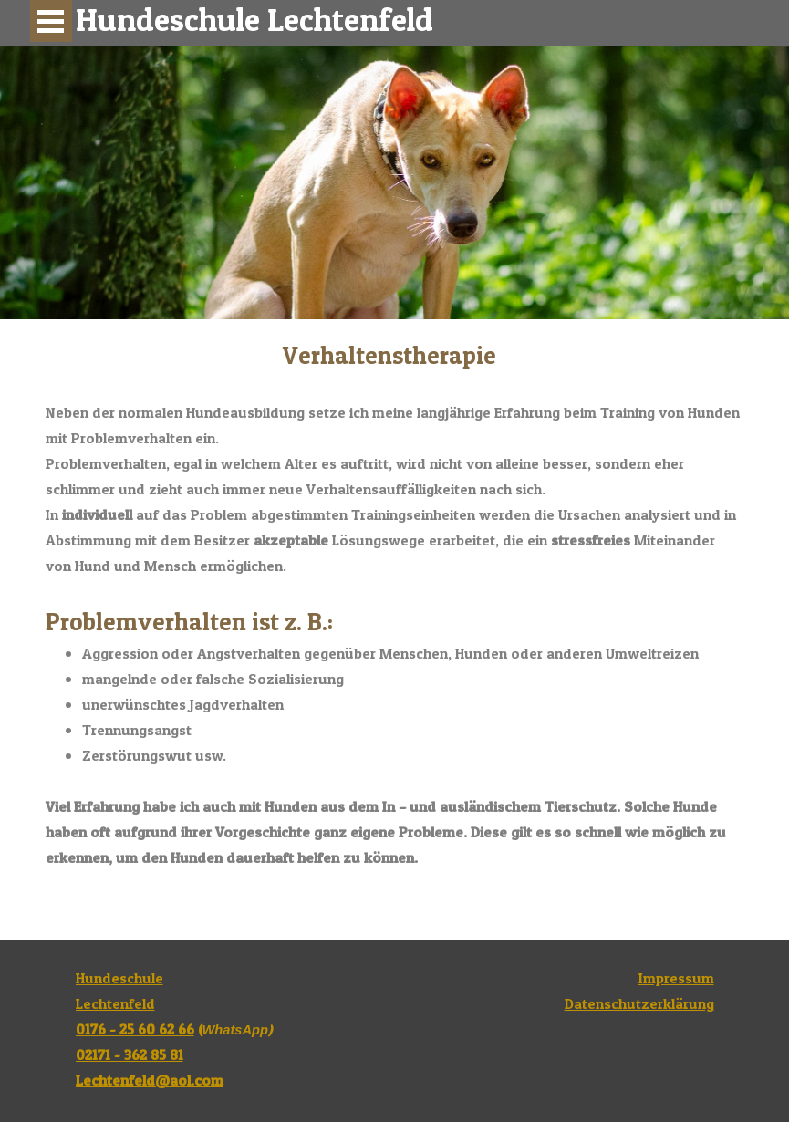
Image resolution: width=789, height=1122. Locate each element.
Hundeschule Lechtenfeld (254, 19)
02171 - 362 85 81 (129, 1054)
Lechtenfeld (115, 1003)
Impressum (676, 978)
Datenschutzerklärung (639, 1003)
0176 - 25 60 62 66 (135, 1029)
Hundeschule (119, 978)
